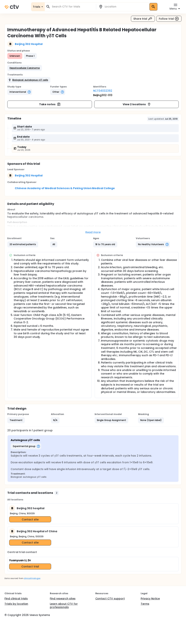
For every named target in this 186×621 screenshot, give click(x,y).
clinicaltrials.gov (32, 578)
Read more (93, 232)
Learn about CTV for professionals (64, 605)
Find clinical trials (16, 598)
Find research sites (62, 598)
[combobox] (72, 6)
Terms (145, 603)
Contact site (30, 519)
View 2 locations (137, 104)
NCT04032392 (102, 90)
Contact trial (30, 566)
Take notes (50, 104)
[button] (24, 68)
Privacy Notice (150, 598)
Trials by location (16, 603)
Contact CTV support (110, 598)
